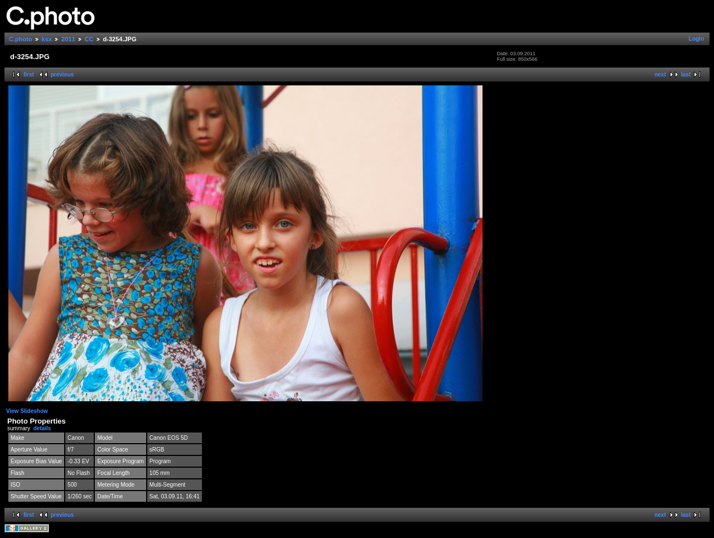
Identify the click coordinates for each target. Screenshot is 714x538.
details (42, 428)
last (686, 74)
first (28, 74)
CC (89, 39)
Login (696, 39)
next (660, 74)
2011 (68, 39)
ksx (47, 39)
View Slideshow (27, 411)
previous (62, 74)
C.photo (20, 39)
